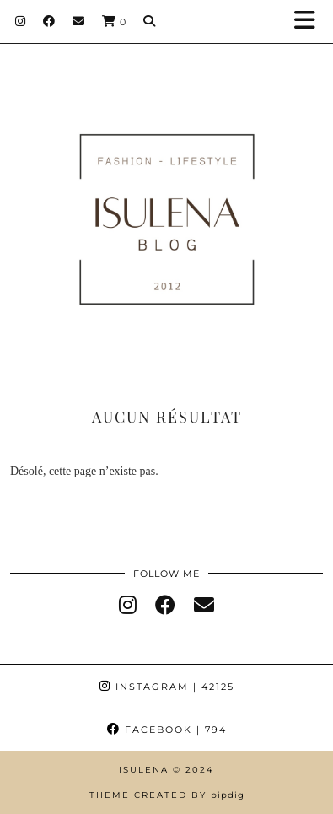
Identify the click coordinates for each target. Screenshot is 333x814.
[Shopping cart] (114, 21)
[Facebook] (49, 21)
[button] (310, 21)
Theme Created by (166, 795)
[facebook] (165, 606)
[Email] (79, 21)
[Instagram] (20, 21)
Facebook (167, 730)
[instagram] (128, 606)
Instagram (166, 687)
